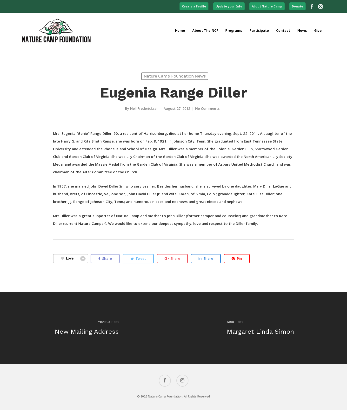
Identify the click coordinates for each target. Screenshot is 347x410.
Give (318, 30)
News (302, 30)
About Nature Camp (267, 6)
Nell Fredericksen (144, 108)
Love (73, 258)
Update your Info (229, 6)
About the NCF (205, 30)
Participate (259, 30)
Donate (297, 6)
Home (180, 30)
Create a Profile (194, 6)
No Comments (207, 108)
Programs (233, 30)
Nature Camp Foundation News (175, 76)
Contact (283, 30)
